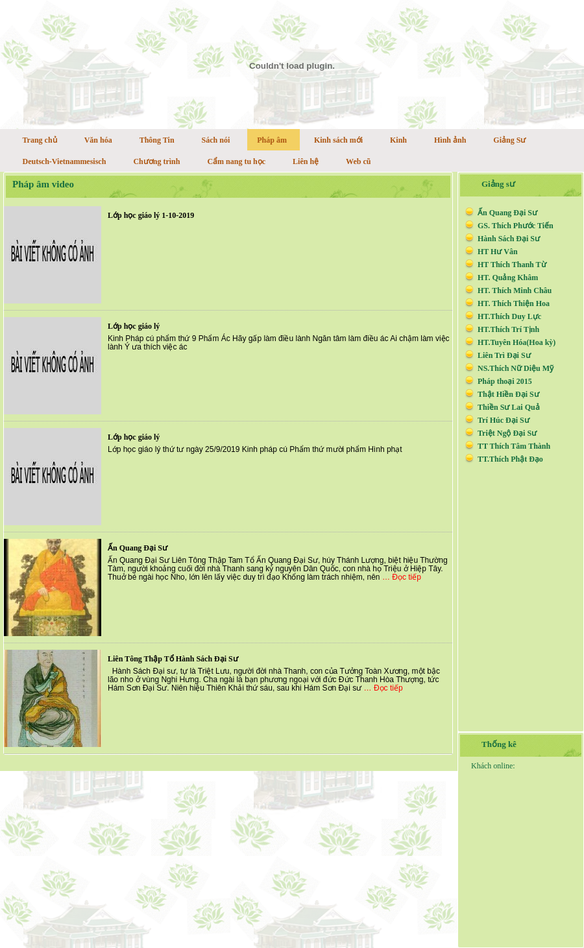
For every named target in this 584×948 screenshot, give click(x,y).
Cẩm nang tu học (236, 161)
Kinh (398, 140)
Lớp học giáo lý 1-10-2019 (151, 215)
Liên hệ (306, 161)
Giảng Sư (509, 140)
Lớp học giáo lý (134, 326)
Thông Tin (157, 140)
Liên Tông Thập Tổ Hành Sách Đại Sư (173, 658)
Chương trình (156, 161)
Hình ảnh (450, 140)
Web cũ (358, 161)
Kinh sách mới (338, 140)
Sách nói (216, 140)
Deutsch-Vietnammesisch (64, 161)
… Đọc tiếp (401, 577)
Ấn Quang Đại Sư (137, 547)
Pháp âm (272, 140)
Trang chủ (40, 140)
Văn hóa (98, 140)
